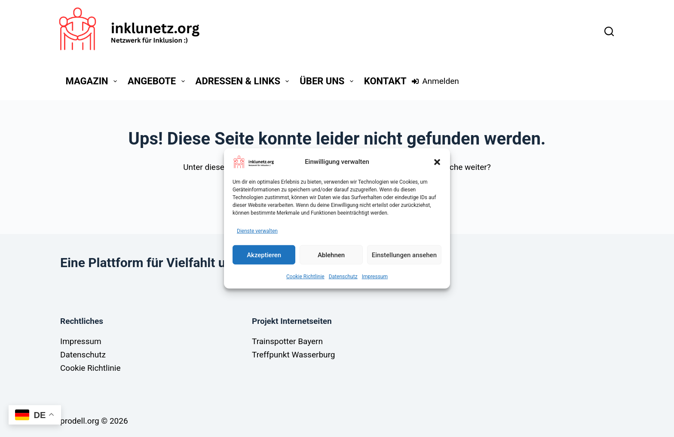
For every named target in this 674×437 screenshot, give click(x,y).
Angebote (158, 81)
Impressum (375, 277)
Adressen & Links (244, 81)
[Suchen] (609, 31)
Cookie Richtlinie (305, 277)
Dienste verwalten (257, 231)
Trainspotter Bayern (287, 341)
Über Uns (328, 81)
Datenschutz (343, 277)
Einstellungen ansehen (404, 255)
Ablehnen (331, 255)
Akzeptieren (264, 255)
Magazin (93, 81)
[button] (437, 162)
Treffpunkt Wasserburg (293, 355)
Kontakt (385, 81)
